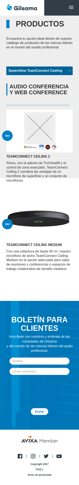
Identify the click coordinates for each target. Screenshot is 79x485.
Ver (7, 135)
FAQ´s (39, 469)
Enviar (39, 411)
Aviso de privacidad (39, 474)
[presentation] (40, 388)
